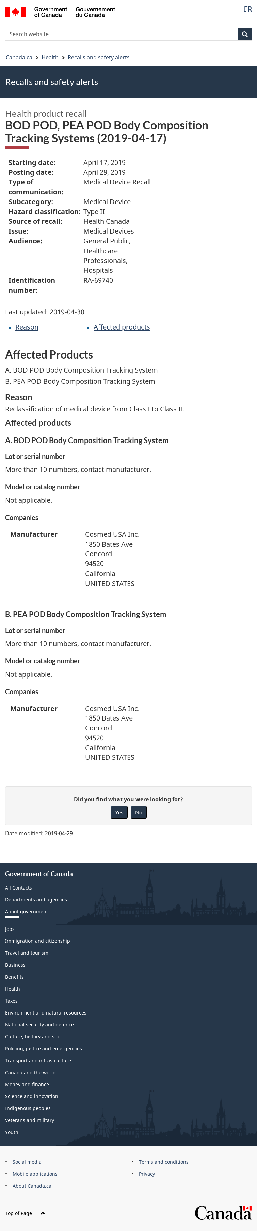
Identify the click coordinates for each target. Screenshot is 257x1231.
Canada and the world (30, 1072)
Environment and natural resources (45, 1012)
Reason (26, 327)
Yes (119, 812)
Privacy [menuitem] (147, 1174)
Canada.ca (19, 57)
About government (26, 911)
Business (15, 965)
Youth (11, 1132)
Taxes (11, 1000)
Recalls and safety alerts (99, 57)
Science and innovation (31, 1096)
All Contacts (18, 887)
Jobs (10, 929)
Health (50, 57)
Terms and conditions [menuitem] (164, 1162)
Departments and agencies (36, 899)
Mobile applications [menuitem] (35, 1174)
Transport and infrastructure (38, 1060)
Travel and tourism (26, 953)
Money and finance (27, 1084)
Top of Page (25, 1213)
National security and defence (39, 1024)
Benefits (14, 977)
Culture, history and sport (34, 1036)
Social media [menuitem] (27, 1162)
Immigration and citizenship (37, 941)
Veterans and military (29, 1120)
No (138, 812)
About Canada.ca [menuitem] (32, 1186)
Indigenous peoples (28, 1108)
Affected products (122, 327)
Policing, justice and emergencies (43, 1048)
